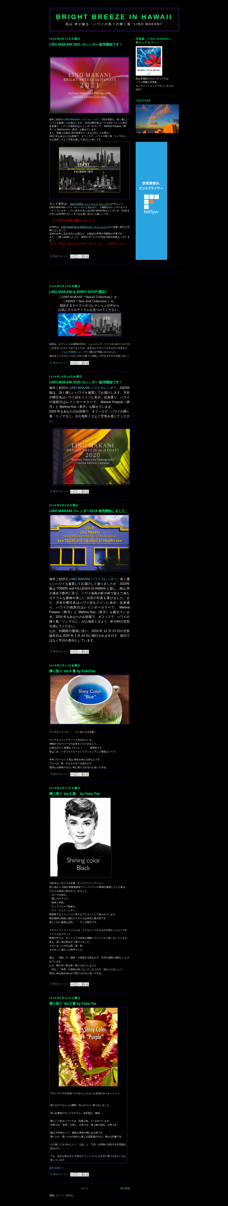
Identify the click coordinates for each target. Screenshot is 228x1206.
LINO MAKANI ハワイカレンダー (92, 387)
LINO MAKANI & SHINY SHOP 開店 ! (78, 292)
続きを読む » (56, 1168)
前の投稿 (125, 1188)
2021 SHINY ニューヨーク (84, 204)
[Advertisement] (95, 274)
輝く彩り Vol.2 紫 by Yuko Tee (72, 1004)
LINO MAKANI (81, 119)
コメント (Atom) (64, 1195)
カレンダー (105, 204)
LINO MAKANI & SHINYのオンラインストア (85, 227)
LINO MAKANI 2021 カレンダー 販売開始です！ (86, 44)
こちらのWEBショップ (73, 352)
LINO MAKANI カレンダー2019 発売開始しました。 (88, 511)
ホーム (84, 1188)
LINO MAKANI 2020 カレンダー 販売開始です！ (86, 382)
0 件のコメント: (60, 256)
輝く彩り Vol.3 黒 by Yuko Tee (74, 794)
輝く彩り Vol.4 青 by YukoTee (72, 671)
